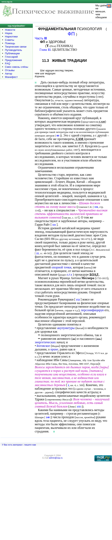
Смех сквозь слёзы (16, 66)
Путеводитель (13, 50)
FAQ (7, 63)
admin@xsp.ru (56, 458)
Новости (10, 29)
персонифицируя (92, 310)
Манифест (11, 76)
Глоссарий (11, 56)
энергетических (45, 342)
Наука (8, 33)
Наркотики (11, 36)
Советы (9, 39)
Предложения (13, 60)
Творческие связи (15, 46)
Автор (8, 73)
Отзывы (10, 70)
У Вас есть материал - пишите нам (19, 445)
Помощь (10, 43)
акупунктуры (66, 328)
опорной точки (61, 267)
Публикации (12, 53)
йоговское (43, 345)
